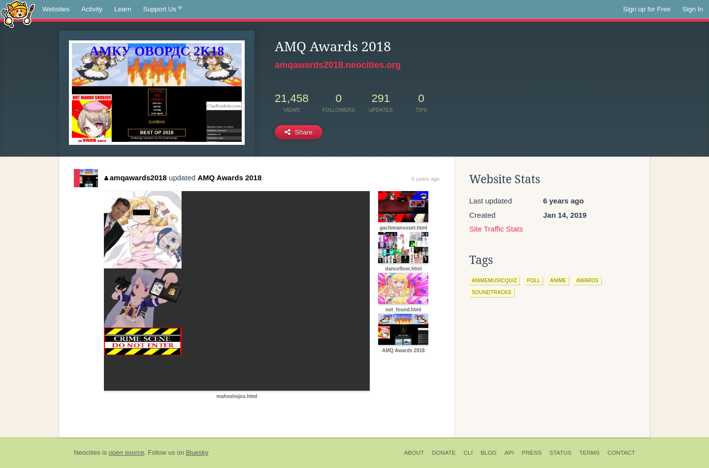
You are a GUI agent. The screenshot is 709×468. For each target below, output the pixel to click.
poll (533, 280)
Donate (443, 452)
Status (560, 452)
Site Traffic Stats (496, 229)
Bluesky (197, 452)
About (414, 452)
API (509, 452)
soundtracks (492, 292)
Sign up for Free (647, 9)
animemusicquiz (494, 280)
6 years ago (426, 179)
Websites (55, 9)
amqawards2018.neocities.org (338, 65)
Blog (489, 452)
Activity (91, 9)
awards (587, 280)
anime (558, 280)
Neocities (87, 452)
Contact (621, 452)
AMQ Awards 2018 (229, 177)
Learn (122, 9)
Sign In (692, 9)
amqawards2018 (135, 177)
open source (126, 452)
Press (532, 452)
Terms (590, 452)
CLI (468, 452)
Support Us (162, 9)
